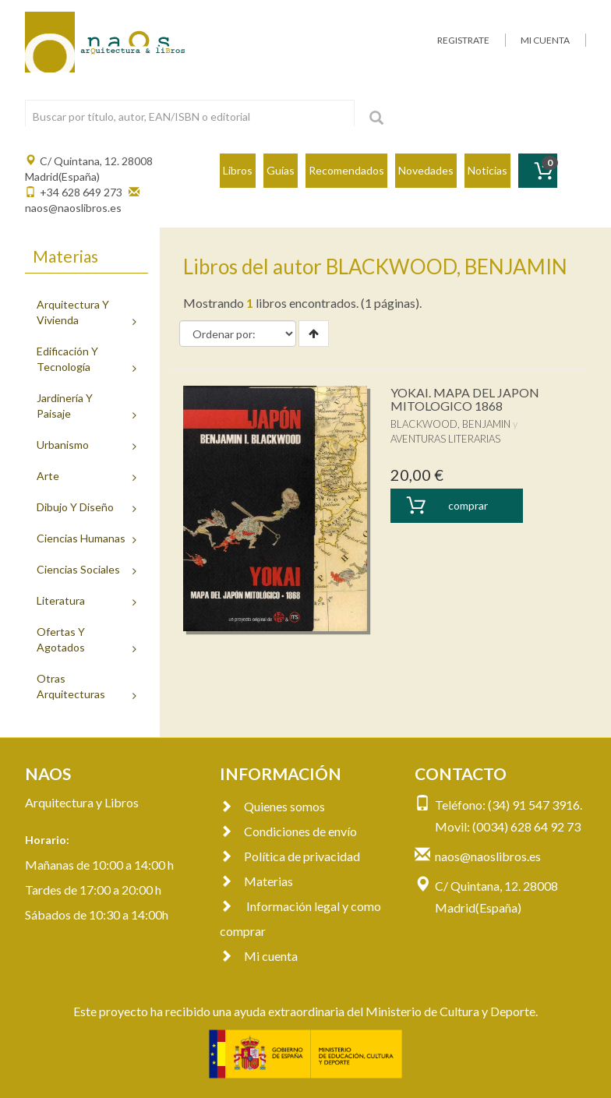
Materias (256, 881)
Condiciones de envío (288, 831)
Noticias (487, 170)
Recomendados (346, 170)
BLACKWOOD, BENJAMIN (450, 424)
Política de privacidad (290, 856)
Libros (238, 170)
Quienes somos (272, 806)
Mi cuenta (259, 955)
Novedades (426, 170)
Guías (281, 170)
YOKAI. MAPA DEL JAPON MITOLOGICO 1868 (464, 399)
